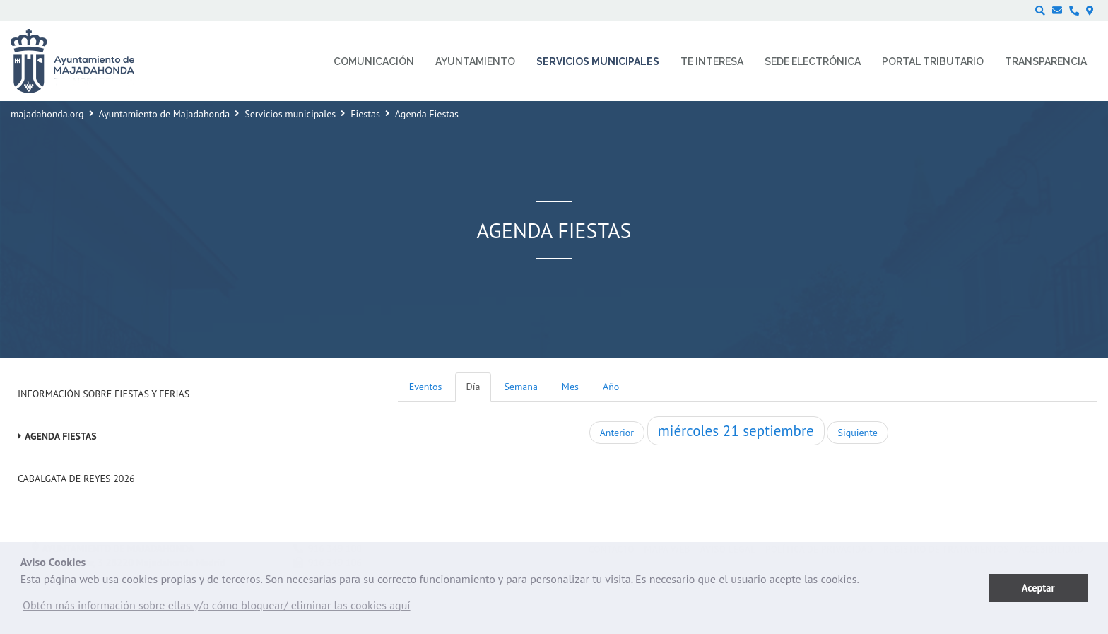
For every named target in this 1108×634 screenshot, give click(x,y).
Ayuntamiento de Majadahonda (164, 113)
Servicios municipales (290, 113)
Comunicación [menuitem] (374, 61)
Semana (520, 386)
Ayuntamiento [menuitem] (475, 61)
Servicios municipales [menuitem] (597, 61)
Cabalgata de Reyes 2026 (76, 478)
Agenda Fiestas (61, 436)
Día (473, 386)
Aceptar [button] (1038, 587)
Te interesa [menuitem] (711, 61)
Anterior (617, 432)
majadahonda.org (47, 113)
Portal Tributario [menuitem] (933, 61)
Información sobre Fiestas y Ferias (103, 393)
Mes (570, 386)
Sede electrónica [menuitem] (813, 61)
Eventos (425, 386)
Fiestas (365, 113)
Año (611, 386)
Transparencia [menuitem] (1046, 61)
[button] (216, 608)
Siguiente (857, 432)
